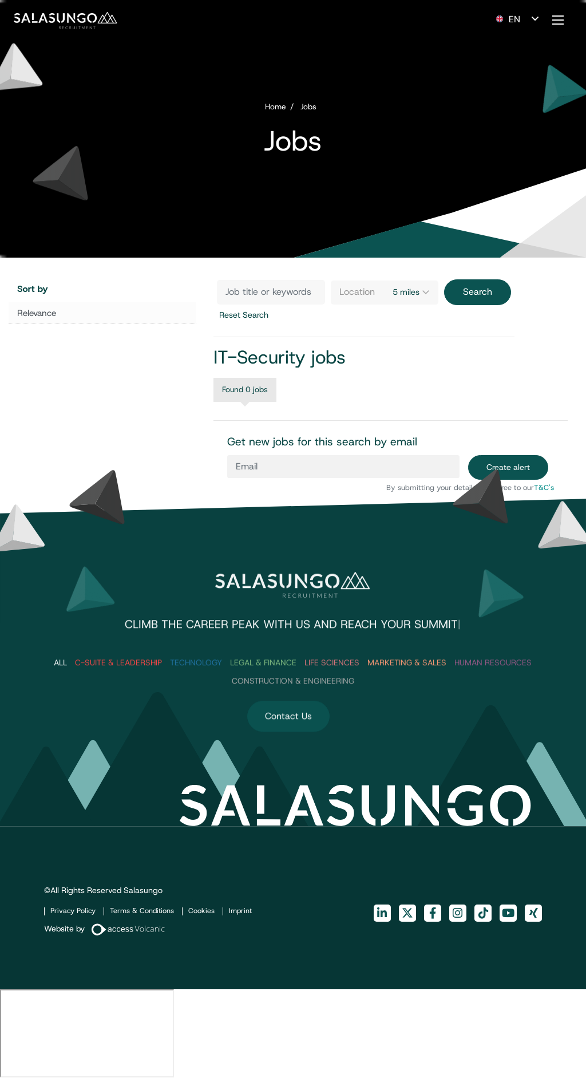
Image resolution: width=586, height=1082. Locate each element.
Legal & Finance (263, 693)
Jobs (308, 106)
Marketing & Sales (406, 693)
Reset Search (243, 315)
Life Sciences (331, 693)
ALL (60, 693)
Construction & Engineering (293, 712)
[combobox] (384, 293)
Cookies (201, 910)
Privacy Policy (73, 910)
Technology (196, 693)
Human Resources (493, 693)
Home (275, 106)
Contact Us (288, 747)
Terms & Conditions (142, 910)
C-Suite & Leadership (118, 693)
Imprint (240, 910)
